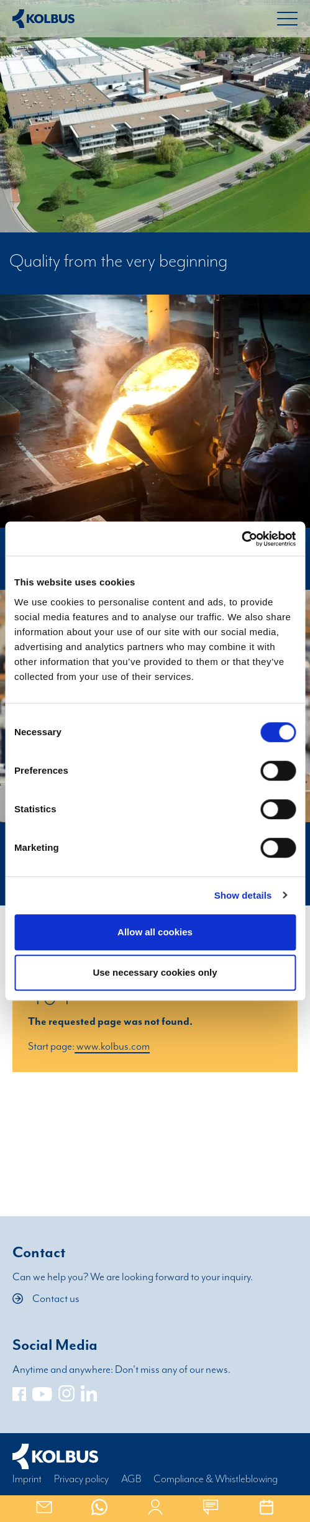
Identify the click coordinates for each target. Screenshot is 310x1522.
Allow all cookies (155, 932)
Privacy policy (81, 1479)
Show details (243, 895)
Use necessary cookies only (155, 972)
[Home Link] (43, 18)
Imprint (27, 1479)
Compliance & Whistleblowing (215, 1479)
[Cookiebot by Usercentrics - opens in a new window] (241, 539)
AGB (131, 1479)
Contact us (46, 1299)
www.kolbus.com (112, 1046)
